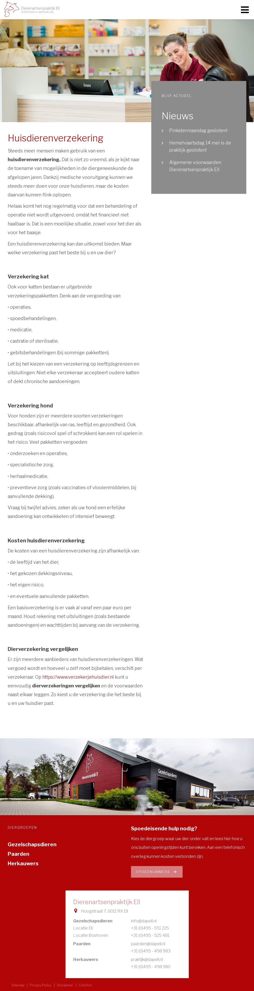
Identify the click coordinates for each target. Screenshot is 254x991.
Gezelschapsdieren (32, 844)
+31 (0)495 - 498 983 (151, 951)
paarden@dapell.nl (148, 943)
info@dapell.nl (144, 921)
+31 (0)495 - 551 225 (150, 928)
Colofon (85, 985)
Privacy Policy (41, 985)
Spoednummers (156, 872)
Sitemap (18, 985)
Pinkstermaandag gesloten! (198, 130)
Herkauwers (23, 863)
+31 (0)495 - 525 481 (150, 935)
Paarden (18, 854)
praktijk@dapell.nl (147, 959)
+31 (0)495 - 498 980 (151, 966)
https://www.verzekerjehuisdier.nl (78, 677)
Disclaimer (65, 985)
